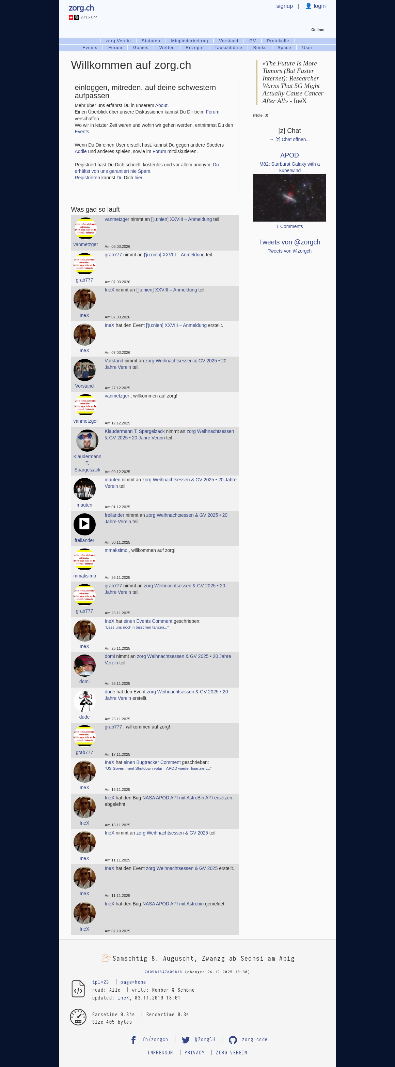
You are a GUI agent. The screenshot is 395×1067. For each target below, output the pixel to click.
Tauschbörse (228, 47)
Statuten (151, 41)
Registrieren (87, 177)
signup (284, 6)
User (307, 47)
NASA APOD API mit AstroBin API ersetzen (187, 797)
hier (138, 177)
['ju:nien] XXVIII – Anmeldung (181, 219)
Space (284, 47)
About (161, 105)
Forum (115, 47)
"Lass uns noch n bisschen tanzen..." (137, 627)
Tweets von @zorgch (289, 242)
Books (260, 47)
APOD (289, 155)
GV (252, 41)
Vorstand (228, 41)
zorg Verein (118, 41)
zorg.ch (81, 7)
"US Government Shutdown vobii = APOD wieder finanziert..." (158, 768)
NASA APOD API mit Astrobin (173, 903)
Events (89, 47)
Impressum (160, 1053)
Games (140, 47)
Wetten (167, 47)
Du (119, 177)
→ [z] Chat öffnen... (289, 139)
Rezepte (195, 47)
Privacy (195, 1053)
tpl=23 (100, 982)
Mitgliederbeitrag (189, 41)
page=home (133, 982)
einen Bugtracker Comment (152, 762)
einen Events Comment (148, 621)
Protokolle (278, 41)
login (319, 6)
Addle (81, 151)
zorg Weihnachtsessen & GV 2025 (172, 833)
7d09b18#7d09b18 (164, 972)
